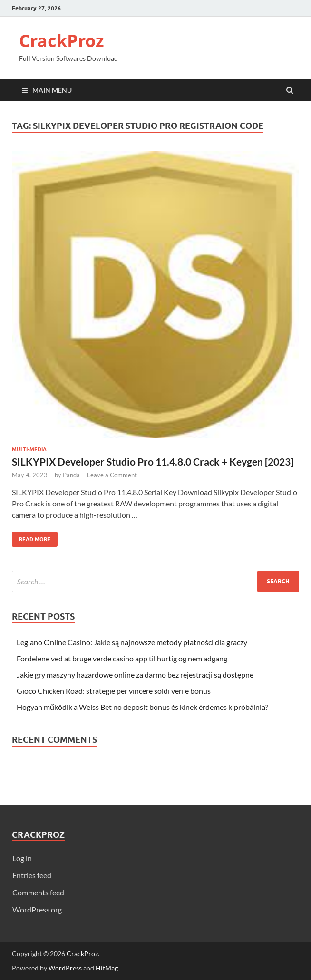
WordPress (65, 968)
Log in (22, 858)
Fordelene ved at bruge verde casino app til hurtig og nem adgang (122, 658)
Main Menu (52, 90)
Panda (71, 475)
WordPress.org (37, 909)
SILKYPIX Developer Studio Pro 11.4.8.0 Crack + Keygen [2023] (152, 461)
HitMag (107, 968)
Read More (31, 537)
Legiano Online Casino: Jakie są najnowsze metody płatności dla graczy (132, 642)
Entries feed (31, 875)
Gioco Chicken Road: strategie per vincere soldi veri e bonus (114, 690)
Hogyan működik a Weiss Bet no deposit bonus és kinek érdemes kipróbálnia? (142, 706)
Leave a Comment (112, 475)
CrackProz (61, 40)
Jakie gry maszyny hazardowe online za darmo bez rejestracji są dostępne (135, 674)
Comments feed (38, 892)
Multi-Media (29, 449)
